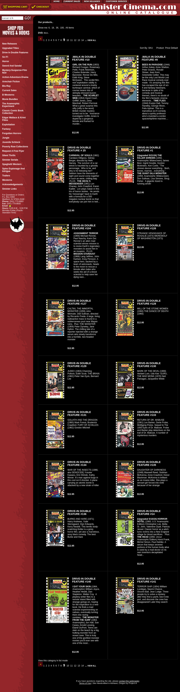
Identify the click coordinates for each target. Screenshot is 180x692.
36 (57, 27)
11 (71, 40)
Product (159, 48)
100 (62, 27)
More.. (46, 33)
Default (174, 48)
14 (82, 40)
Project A (132, 683)
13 (79, 40)
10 (68, 40)
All (67, 27)
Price (167, 48)
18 (52, 27)
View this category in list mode (53, 660)
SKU (150, 48)
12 (75, 40)
